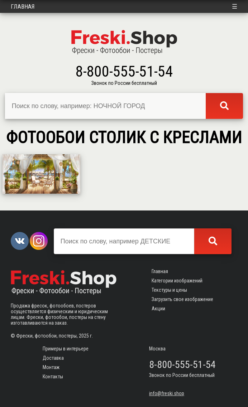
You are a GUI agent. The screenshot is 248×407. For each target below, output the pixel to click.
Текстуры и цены (169, 290)
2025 (84, 336)
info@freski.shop (166, 393)
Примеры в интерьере (66, 349)
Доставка (53, 358)
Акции (158, 308)
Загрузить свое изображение (182, 299)
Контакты (53, 376)
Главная (23, 6)
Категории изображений (177, 281)
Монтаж (51, 367)
